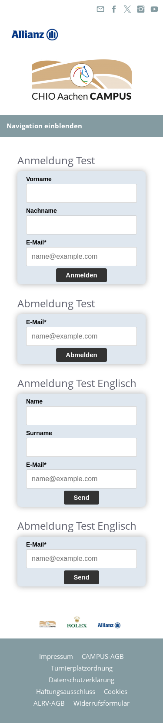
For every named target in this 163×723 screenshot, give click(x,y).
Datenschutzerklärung (81, 679)
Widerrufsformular (101, 703)
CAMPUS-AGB (103, 656)
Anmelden (81, 275)
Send (81, 497)
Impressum (56, 656)
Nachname (41, 210)
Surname (39, 433)
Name (34, 401)
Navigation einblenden (44, 125)
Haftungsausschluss (65, 691)
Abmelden (81, 354)
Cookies (115, 691)
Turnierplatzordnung (82, 668)
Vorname (39, 179)
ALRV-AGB (49, 703)
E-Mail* (36, 242)
